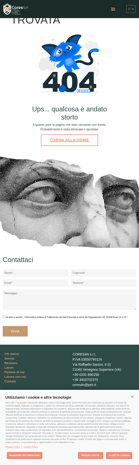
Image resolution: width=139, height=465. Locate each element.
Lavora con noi (15, 375)
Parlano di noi (14, 371)
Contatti (10, 380)
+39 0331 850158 (86, 373)
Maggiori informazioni (24, 455)
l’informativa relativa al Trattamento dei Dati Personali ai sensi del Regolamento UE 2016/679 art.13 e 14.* (76, 316)
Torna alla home (69, 139)
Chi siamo (11, 353)
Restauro (11, 362)
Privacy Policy (12, 447)
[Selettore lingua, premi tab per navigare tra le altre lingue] (131, 9)
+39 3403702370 (85, 379)
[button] (132, 396)
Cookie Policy (30, 447)
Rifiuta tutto (90, 455)
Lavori (9, 366)
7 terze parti (21, 403)
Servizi (9, 357)
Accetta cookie (119, 455)
